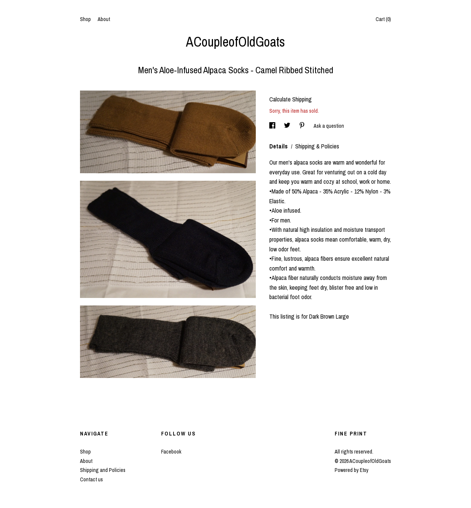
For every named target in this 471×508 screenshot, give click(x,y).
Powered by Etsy (351, 470)
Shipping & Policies (317, 146)
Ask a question (329, 125)
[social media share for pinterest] (302, 125)
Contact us (91, 479)
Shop (85, 19)
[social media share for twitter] (287, 125)
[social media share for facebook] (272, 125)
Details (279, 146)
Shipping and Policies (102, 470)
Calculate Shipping (290, 99)
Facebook (171, 451)
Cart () (383, 19)
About (104, 19)
